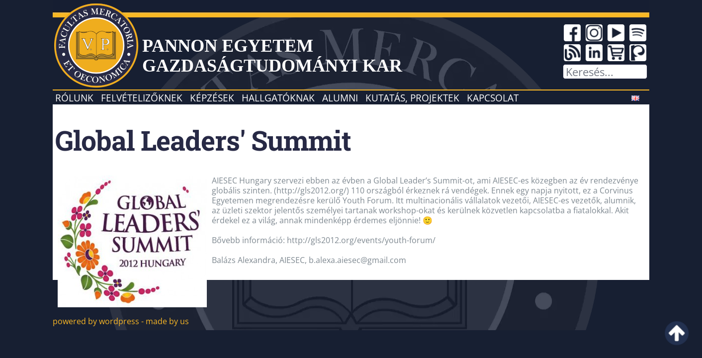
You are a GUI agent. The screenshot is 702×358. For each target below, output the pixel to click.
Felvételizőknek (141, 97)
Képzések (212, 97)
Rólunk (74, 97)
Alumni (340, 97)
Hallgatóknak (278, 97)
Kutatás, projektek (412, 97)
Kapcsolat (493, 97)
